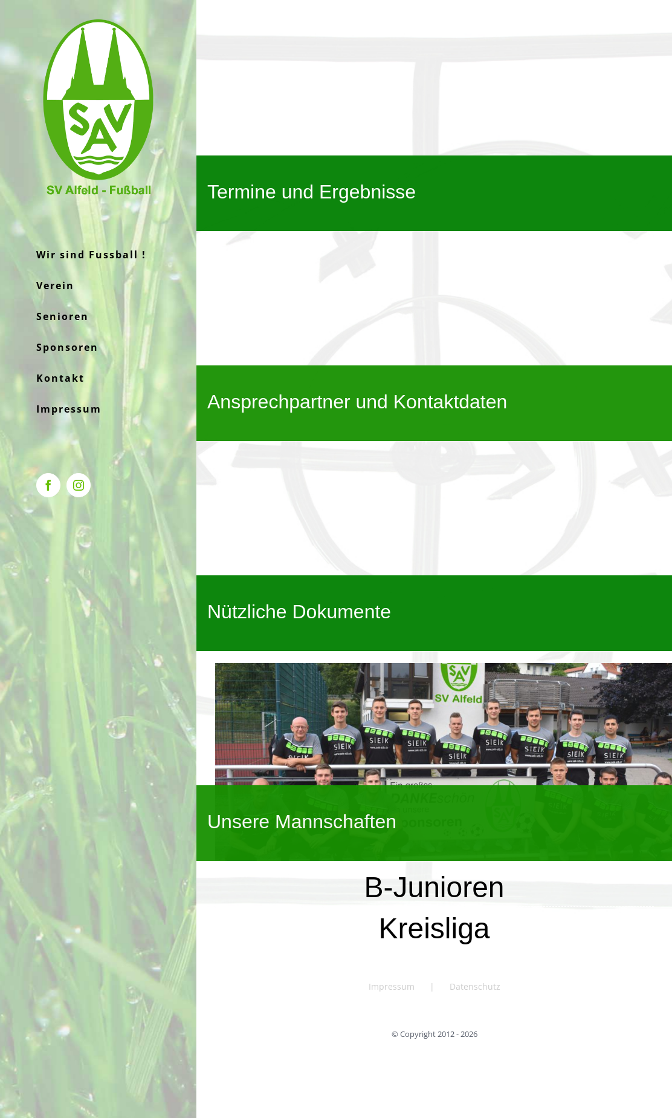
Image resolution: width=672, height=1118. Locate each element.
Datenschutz (475, 986)
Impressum (392, 986)
